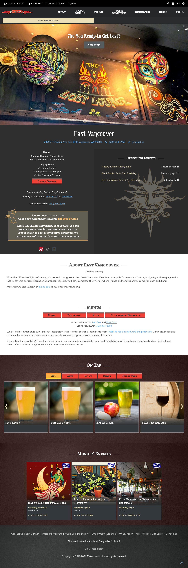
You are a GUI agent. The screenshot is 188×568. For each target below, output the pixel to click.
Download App (55, 3)
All (53, 376)
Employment (98, 534)
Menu (51, 315)
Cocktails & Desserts (125, 315)
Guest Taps (129, 376)
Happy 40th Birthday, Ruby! (116, 167)
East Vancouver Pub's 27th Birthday (121, 180)
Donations (171, 534)
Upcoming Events (141, 157)
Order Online (47, 181)
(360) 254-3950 (115, 142)
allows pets (44, 287)
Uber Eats (96, 322)
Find (72, 3)
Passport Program (52, 534)
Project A (115, 541)
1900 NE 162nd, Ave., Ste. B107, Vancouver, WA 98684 (73, 142)
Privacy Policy (125, 534)
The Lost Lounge (68, 219)
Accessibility (142, 534)
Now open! (94, 45)
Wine (88, 376)
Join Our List (32, 534)
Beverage (74, 315)
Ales (70, 376)
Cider (107, 376)
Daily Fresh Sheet (94, 549)
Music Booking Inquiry (76, 534)
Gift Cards (157, 534)
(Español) (111, 534)
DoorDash (111, 322)
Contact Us (136, 142)
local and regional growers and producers (130, 332)
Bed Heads (35, 3)
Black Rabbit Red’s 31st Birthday (119, 173)
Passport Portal (14, 3)
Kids (96, 315)
